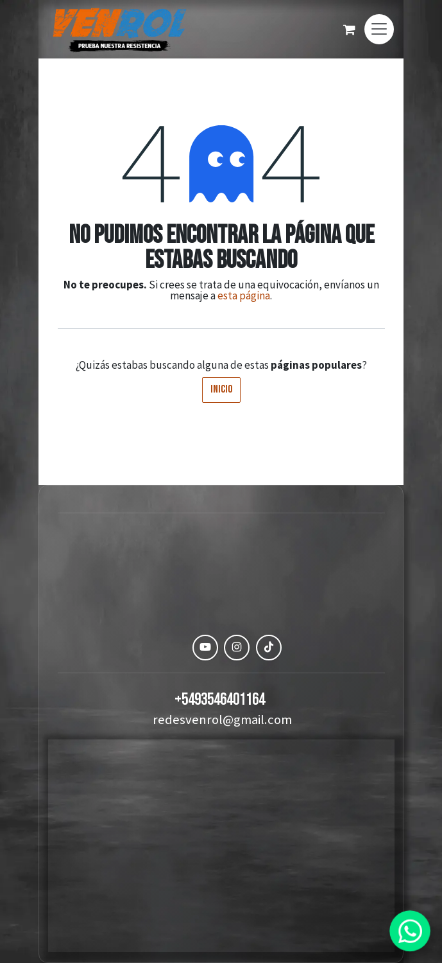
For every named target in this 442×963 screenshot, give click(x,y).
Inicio (221, 389)
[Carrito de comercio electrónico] (349, 29)
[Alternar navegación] (379, 29)
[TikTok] (269, 647)
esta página (243, 295)
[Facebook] (173, 647)
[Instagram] (237, 647)
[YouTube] (205, 647)
